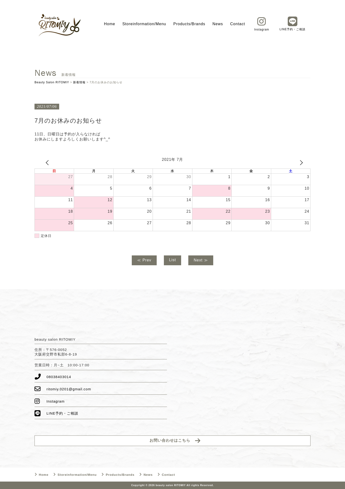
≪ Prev (144, 260)
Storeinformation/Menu (144, 24)
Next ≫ (201, 260)
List (172, 260)
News (218, 24)
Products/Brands (189, 24)
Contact (237, 24)
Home (109, 24)
